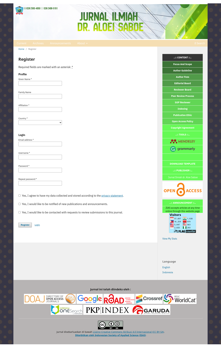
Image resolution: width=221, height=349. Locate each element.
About (81, 43)
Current (21, 43)
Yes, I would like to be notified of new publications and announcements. (63, 204)
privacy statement (112, 195)
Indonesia (167, 272)
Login (37, 224)
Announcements (60, 43)
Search (200, 43)
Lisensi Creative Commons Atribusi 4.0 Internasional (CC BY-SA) (128, 331)
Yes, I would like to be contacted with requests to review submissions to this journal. (70, 212)
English (166, 267)
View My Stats (169, 238)
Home (21, 49)
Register (25, 225)
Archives (38, 43)
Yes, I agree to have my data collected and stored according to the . (71, 195)
